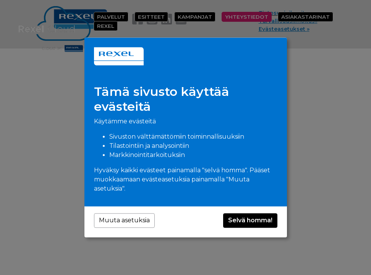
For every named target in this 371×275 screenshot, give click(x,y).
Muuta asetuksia (124, 220)
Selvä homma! (250, 220)
